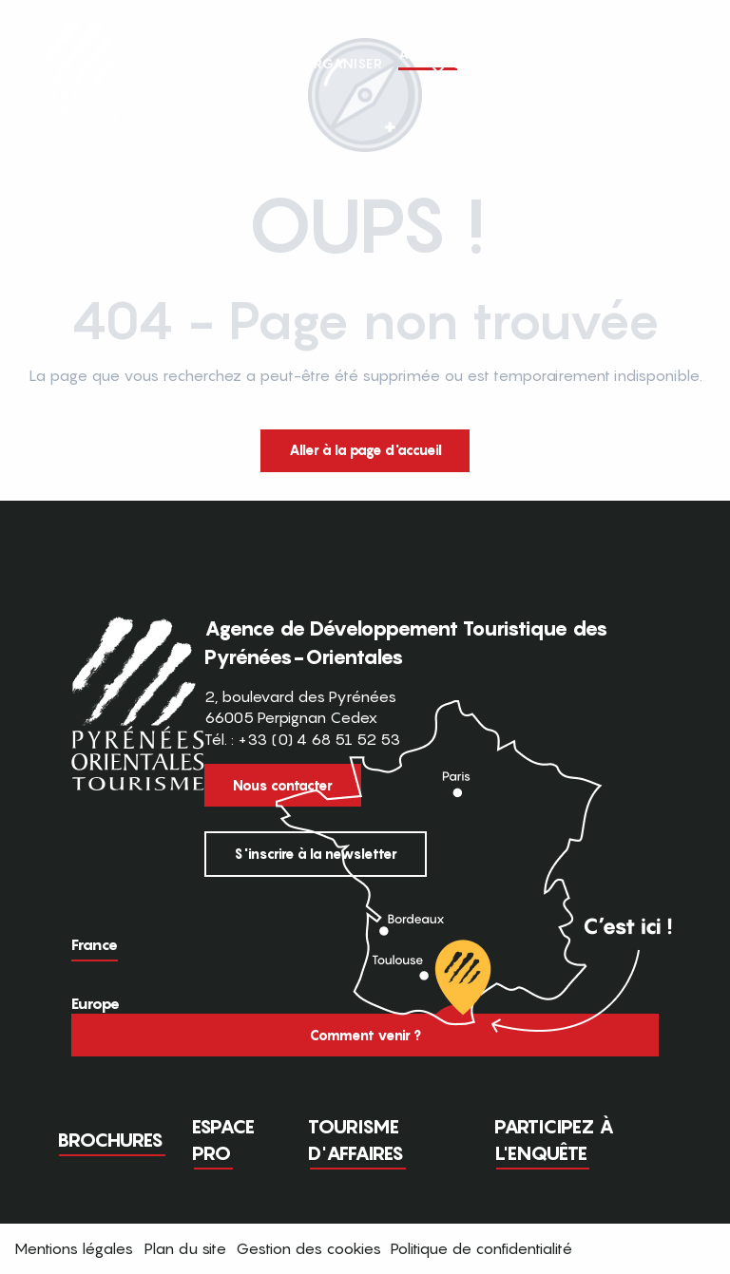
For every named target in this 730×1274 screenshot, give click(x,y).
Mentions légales (73, 1248)
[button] (680, 64)
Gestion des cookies (308, 1248)
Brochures (110, 1140)
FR (641, 62)
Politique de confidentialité (481, 1248)
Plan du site (185, 1248)
